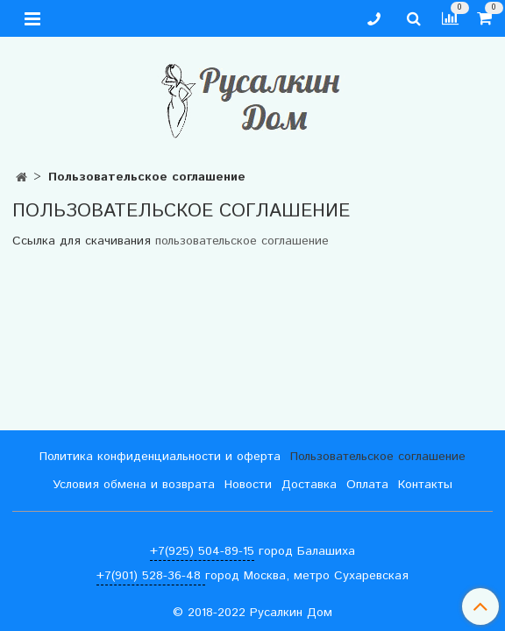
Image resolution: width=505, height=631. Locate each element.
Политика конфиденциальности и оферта (160, 456)
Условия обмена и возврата (134, 484)
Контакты (425, 484)
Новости (248, 484)
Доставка (309, 484)
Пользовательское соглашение (378, 456)
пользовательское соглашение (242, 241)
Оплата (367, 484)
